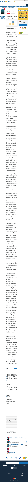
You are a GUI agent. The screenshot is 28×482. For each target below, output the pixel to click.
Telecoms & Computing (22, 6)
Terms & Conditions (16, 480)
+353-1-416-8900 (22, 1)
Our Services (27, 6)
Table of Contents (2, 17)
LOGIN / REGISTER (26, 0)
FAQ (22, 0)
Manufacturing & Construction (11, 6)
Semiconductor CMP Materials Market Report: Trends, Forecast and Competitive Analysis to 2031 (16, 452)
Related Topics (2, 19)
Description (2, 16)
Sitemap (10, 480)
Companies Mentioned (3, 18)
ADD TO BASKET (23, 17)
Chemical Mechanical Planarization (10, 431)
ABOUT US (17, 0)
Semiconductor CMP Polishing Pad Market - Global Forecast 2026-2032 (16, 437)
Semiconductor (8, 432)
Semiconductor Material (13, 432)
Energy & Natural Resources (15, 6)
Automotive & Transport (19, 6)
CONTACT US (20, 0)
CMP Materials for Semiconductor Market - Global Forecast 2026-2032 (16, 441)
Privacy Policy (13, 480)
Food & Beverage (25, 6)
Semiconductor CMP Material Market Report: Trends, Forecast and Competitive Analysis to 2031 (16, 448)
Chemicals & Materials (8, 6)
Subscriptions (9, 473)
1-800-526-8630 (17, 2)
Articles (22, 473)
